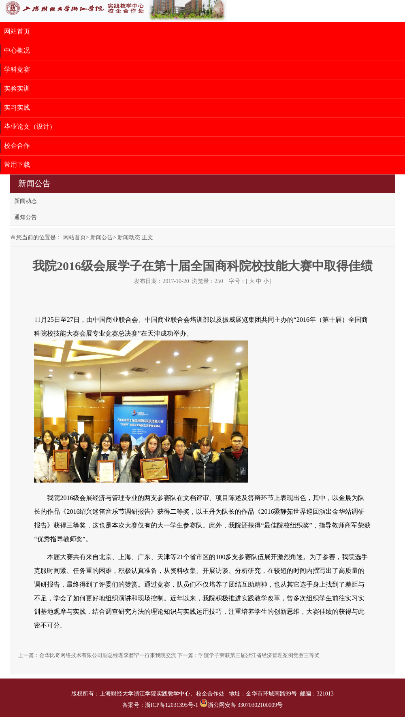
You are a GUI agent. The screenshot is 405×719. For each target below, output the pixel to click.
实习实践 (17, 107)
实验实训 (17, 88)
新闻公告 (101, 237)
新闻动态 (25, 201)
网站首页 (17, 31)
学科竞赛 (17, 69)
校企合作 (17, 145)
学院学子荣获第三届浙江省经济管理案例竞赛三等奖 (259, 655)
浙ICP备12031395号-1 (172, 705)
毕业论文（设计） (30, 126)
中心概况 (17, 50)
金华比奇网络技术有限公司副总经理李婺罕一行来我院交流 (107, 655)
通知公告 (25, 217)
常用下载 (17, 164)
